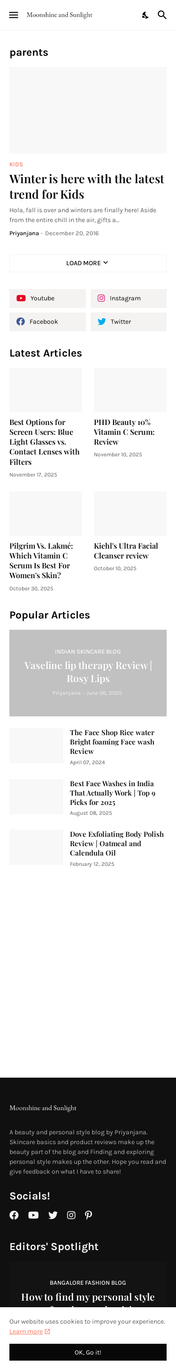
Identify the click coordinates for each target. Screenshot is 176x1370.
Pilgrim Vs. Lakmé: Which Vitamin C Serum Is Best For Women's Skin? (41, 561)
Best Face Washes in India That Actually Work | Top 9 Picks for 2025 (112, 793)
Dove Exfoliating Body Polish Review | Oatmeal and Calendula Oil (117, 843)
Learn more (26, 1331)
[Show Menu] (13, 15)
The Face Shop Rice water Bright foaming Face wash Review (112, 742)
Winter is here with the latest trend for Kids (86, 186)
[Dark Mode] (146, 15)
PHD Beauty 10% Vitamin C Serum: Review (124, 432)
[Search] (163, 15)
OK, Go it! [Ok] (88, 1352)
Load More (83, 263)
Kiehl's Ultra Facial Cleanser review (126, 550)
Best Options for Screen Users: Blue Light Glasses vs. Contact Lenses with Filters (44, 442)
